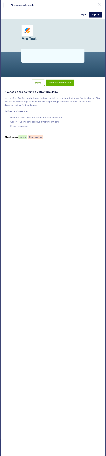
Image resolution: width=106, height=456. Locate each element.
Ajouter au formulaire (60, 82)
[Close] (99, 4)
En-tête (23, 137)
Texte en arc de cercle (22, 5)
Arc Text (53, 43)
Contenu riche (35, 137)
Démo (38, 82)
